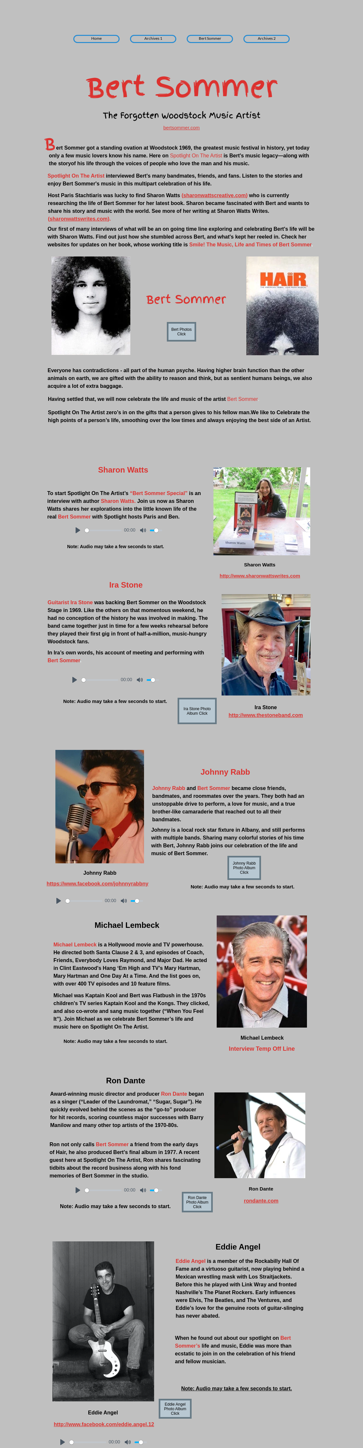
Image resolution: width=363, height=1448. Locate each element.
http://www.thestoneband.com (266, 715)
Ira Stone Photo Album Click (197, 711)
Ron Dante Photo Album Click (197, 1202)
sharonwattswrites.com (79, 219)
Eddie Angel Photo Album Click (175, 1409)
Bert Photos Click (181, 331)
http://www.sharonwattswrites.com (260, 575)
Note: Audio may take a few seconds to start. (236, 1388)
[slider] (103, 530)
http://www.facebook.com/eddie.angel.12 (104, 1424)
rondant (254, 1201)
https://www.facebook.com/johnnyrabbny (97, 883)
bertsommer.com (181, 127)
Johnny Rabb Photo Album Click (244, 868)
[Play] (78, 530)
